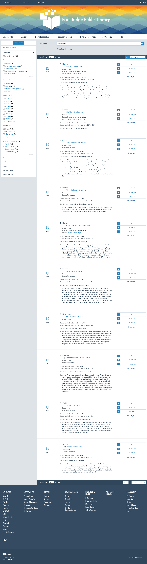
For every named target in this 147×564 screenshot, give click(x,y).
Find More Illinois (88, 37)
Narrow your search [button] (9, 48)
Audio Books (9, 68)
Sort (126, 57)
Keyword (47, 496)
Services (27, 505)
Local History (90, 507)
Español (6, 523)
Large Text (40, 3)
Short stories (9, 134)
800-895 (8, 116)
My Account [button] (108, 37)
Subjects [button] (6, 138)
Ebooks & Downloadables (70, 509)
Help (5, 540)
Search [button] (25, 37)
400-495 (8, 106)
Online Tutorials (90, 510)
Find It (126, 64)
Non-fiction (9, 131)
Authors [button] (5, 162)
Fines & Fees (131, 505)
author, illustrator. (75, 112)
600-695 (8, 111)
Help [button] (123, 37)
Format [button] (5, 60)
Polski (5, 502)
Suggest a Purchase (31, 508)
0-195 (7, 99)
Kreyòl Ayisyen (8, 532)
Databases (89, 498)
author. (74, 271)
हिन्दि (4, 514)
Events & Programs (30, 502)
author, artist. (76, 142)
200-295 (8, 101)
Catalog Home (29, 496)
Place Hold (126, 72)
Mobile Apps (89, 504)
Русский (6, 505)
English (5, 496)
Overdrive (68, 496)
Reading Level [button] (7, 95)
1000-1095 (9, 121)
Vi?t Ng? (6, 511)
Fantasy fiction (9, 146)
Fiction (7, 129)
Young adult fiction (11, 141)
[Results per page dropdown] (51, 57)
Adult (7, 91)
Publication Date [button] (8, 170)
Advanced (47, 502)
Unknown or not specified (13, 88)
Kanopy (67, 505)
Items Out (129, 499)
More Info (126, 68)
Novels (7, 144)
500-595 (8, 109)
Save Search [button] (18, 43)
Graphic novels (9, 152)
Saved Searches (132, 508)
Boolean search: (44, 43)
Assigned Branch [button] (8, 174)
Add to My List (131, 77)
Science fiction (9, 149)
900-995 (8, 119)
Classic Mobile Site (135, 557)
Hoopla (67, 502)
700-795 (8, 114)
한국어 (5, 499)
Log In (144, 2)
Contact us (27, 511)
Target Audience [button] (8, 80)
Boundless (68, 499)
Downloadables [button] (43, 37)
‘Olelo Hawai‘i (7, 517)
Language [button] (6, 158)
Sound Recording (11, 74)
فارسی (5, 508)
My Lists (47, 505)
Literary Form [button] (7, 125)
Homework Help (91, 501)
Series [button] (5, 166)
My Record (130, 496)
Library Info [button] (9, 37)
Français (6, 526)
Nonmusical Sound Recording (14, 71)
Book (7, 63)
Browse (47, 499)
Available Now (10, 56)
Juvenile (8, 86)
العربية (5, 529)
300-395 (8, 104)
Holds (128, 502)
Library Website (29, 499)
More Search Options (64, 49)
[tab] (18, 47)
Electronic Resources (12, 66)
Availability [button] (6, 52)
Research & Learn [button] (65, 37)
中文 (4, 520)
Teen (7, 83)
